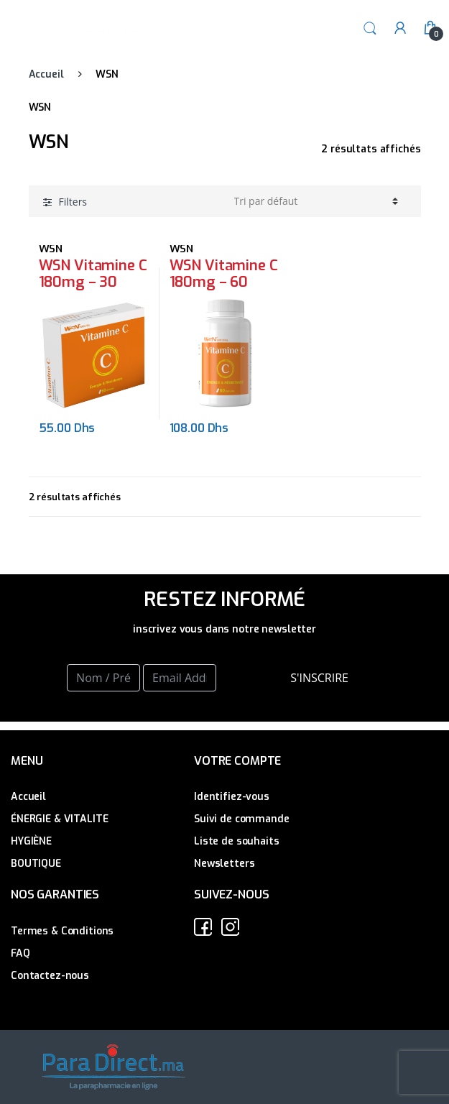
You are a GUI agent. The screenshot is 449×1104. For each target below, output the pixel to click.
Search (370, 29)
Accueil (46, 74)
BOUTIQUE (36, 863)
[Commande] (316, 201)
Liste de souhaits (236, 841)
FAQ (20, 953)
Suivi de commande (242, 819)
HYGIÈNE (31, 841)
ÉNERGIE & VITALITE (59, 819)
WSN (51, 249)
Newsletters (224, 863)
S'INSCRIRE (319, 678)
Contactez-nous (50, 976)
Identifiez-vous (231, 797)
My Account (400, 29)
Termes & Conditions (62, 931)
